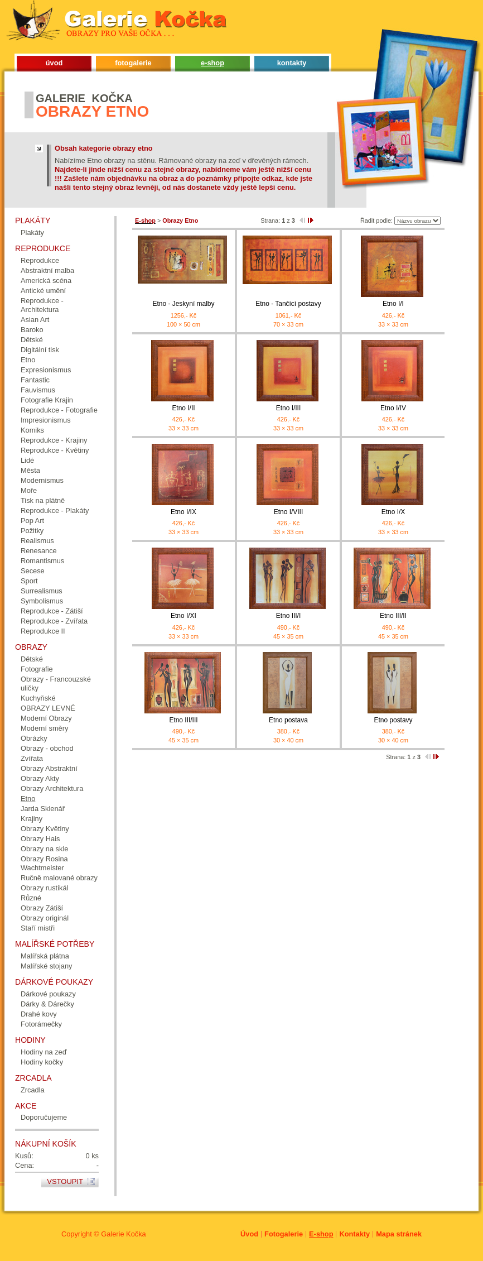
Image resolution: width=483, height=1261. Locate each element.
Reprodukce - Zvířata (54, 621)
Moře (29, 490)
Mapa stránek (399, 1234)
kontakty (292, 63)
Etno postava (288, 720)
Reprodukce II (43, 631)
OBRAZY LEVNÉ (48, 708)
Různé (31, 898)
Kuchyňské (38, 698)
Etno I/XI (183, 616)
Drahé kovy (39, 1014)
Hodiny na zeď (44, 1052)
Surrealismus (41, 591)
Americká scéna (46, 280)
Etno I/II (183, 408)
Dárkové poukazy (48, 994)
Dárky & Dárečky (47, 1004)
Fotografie (37, 669)
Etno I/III (288, 408)
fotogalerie (133, 63)
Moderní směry (44, 728)
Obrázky (34, 738)
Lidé (27, 460)
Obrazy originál (45, 918)
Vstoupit (65, 1181)
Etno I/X (393, 512)
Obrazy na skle (44, 849)
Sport (29, 581)
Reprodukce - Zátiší (52, 611)
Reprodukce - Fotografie (59, 410)
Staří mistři (38, 928)
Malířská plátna (45, 956)
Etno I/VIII (288, 512)
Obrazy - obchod (47, 748)
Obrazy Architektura (52, 788)
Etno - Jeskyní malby (184, 304)
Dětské (32, 339)
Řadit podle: (376, 220)
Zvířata (32, 758)
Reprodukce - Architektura (42, 305)
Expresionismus (46, 370)
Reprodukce (40, 260)
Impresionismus (46, 420)
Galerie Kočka (123, 1234)
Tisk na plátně (43, 500)
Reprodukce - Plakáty (55, 510)
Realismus (37, 540)
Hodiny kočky (42, 1062)
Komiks (32, 430)
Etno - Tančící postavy (288, 304)
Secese (33, 571)
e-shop (212, 63)
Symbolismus (42, 601)
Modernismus (42, 480)
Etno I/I (393, 304)
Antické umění (43, 290)
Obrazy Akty (40, 778)
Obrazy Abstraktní (49, 768)
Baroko (32, 329)
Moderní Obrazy (46, 718)
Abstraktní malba (47, 270)
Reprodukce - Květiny (55, 450)
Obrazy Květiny (45, 828)
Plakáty (32, 232)
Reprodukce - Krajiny (54, 440)
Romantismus (42, 561)
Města (30, 470)
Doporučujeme (44, 1117)
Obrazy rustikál (44, 888)
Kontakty (354, 1234)
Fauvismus (38, 390)
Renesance (39, 550)
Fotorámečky (41, 1024)
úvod (54, 63)
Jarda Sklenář (43, 808)
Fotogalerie (283, 1234)
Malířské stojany (46, 966)
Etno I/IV (393, 408)
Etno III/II (393, 616)
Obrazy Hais (40, 839)
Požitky (32, 530)
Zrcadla (33, 1090)
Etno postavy (393, 720)
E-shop (321, 1234)
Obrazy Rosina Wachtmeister (44, 863)
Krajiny (31, 818)
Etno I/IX (183, 512)
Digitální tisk (40, 350)
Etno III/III (183, 720)
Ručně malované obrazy (59, 878)
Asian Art (35, 319)
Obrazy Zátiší (42, 908)
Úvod (249, 1234)
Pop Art (32, 520)
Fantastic (35, 380)
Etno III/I (288, 616)
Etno (28, 360)
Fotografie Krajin (47, 400)
